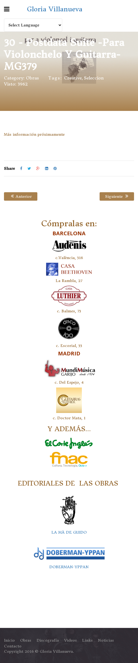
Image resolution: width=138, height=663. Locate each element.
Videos (70, 640)
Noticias (106, 640)
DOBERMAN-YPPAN (69, 567)
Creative (73, 78)
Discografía (48, 640)
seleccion (94, 78)
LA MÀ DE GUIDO (69, 532)
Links (87, 640)
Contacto (12, 646)
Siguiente (116, 196)
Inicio (9, 640)
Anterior (21, 196)
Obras (32, 78)
